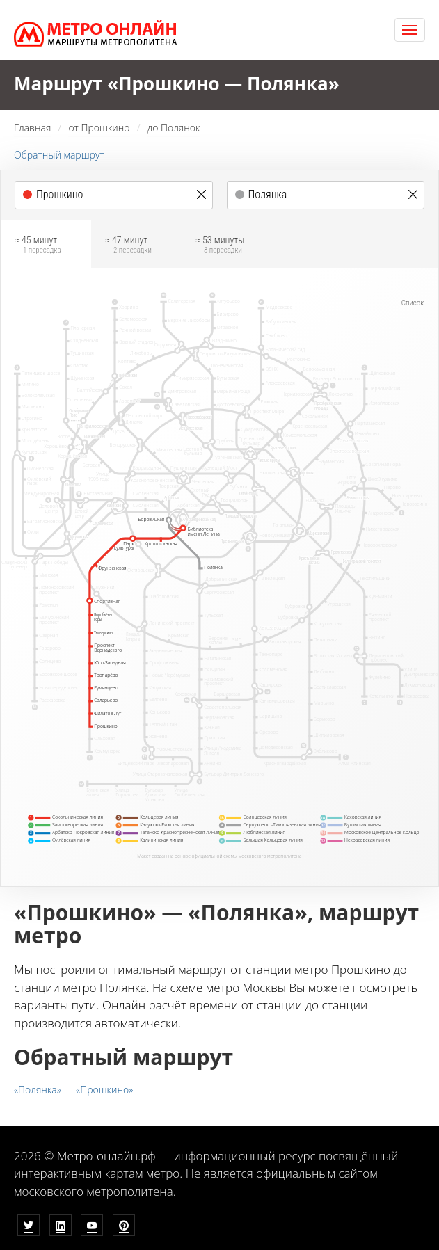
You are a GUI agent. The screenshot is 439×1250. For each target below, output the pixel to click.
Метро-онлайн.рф (106, 1156)
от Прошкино (98, 127)
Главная (32, 127)
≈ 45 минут (38, 246)
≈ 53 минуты (219, 246)
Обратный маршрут (59, 154)
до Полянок (173, 127)
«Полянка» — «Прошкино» (73, 1089)
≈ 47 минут (128, 246)
